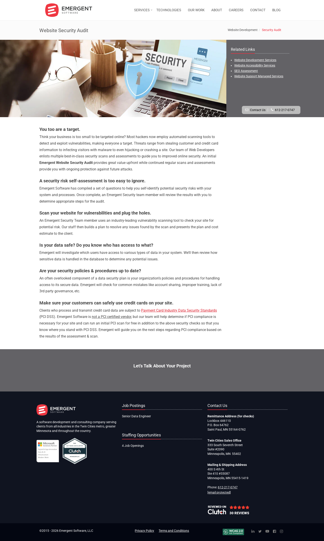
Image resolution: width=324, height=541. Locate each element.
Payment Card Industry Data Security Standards (179, 310)
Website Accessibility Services (254, 65)
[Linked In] (252, 532)
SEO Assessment (246, 71)
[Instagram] (281, 532)
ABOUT (216, 10)
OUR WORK (196, 10)
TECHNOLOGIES (168, 10)
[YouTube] (267, 532)
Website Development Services (255, 60)
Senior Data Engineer (136, 416)
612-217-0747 (285, 110)
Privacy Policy (144, 530)
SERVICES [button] (142, 10)
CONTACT (258, 10)
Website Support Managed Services (258, 76)
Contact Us (258, 110)
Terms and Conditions (174, 530)
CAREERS (236, 10)
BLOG (276, 10)
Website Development (243, 30)
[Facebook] (274, 532)
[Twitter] (260, 532)
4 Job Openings (133, 445)
